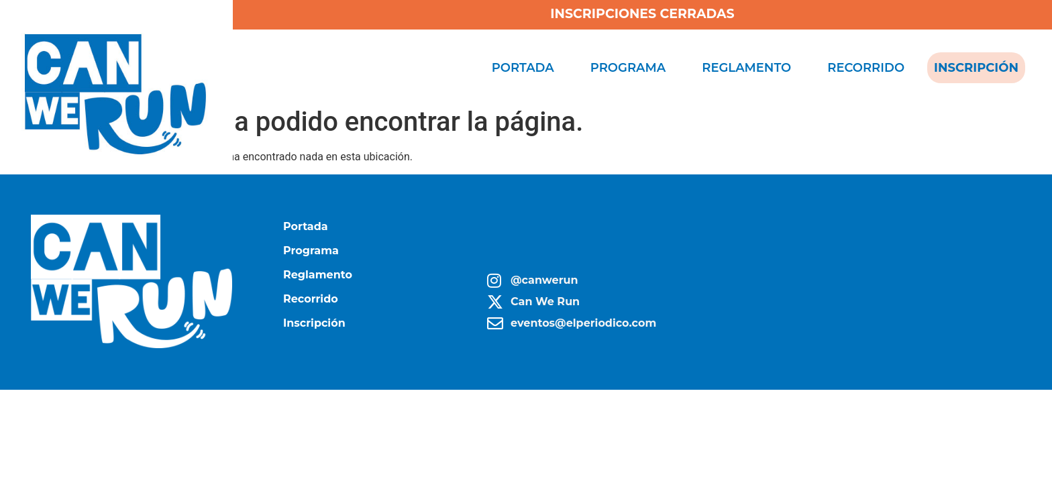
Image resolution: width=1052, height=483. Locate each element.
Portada (523, 67)
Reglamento (746, 67)
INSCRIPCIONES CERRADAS (642, 13)
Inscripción (976, 67)
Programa (628, 67)
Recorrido (865, 67)
